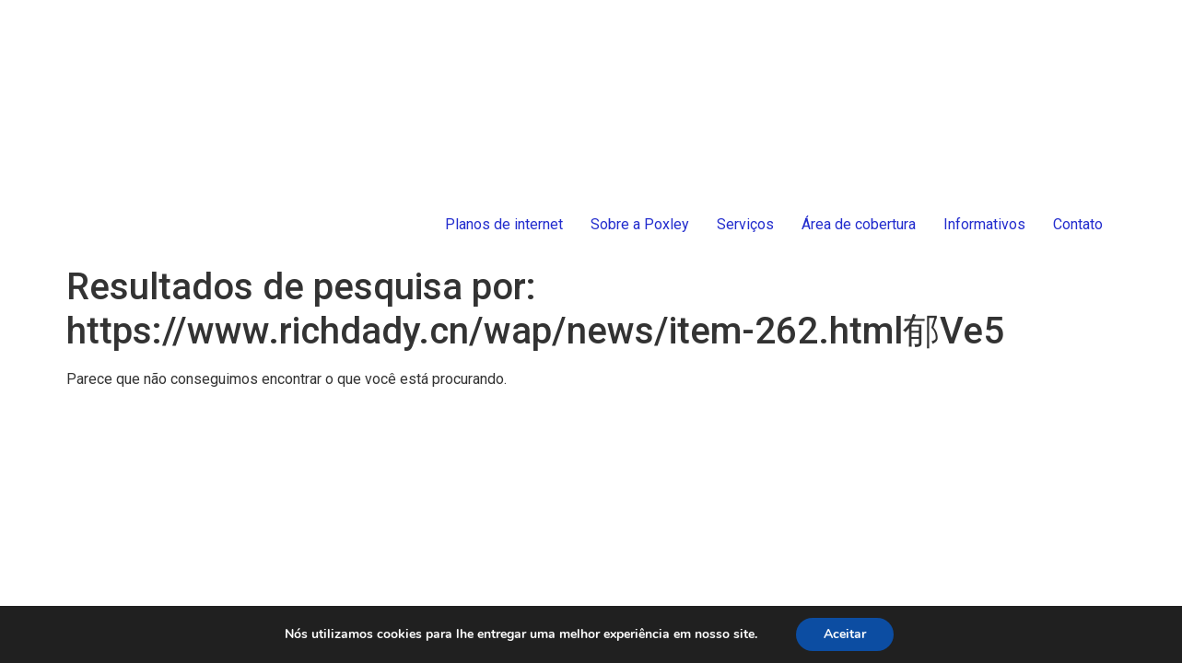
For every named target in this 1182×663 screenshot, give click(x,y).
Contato (1078, 224)
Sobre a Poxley (640, 224)
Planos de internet (504, 224)
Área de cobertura (859, 224)
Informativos (984, 224)
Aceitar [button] (845, 634)
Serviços (745, 224)
